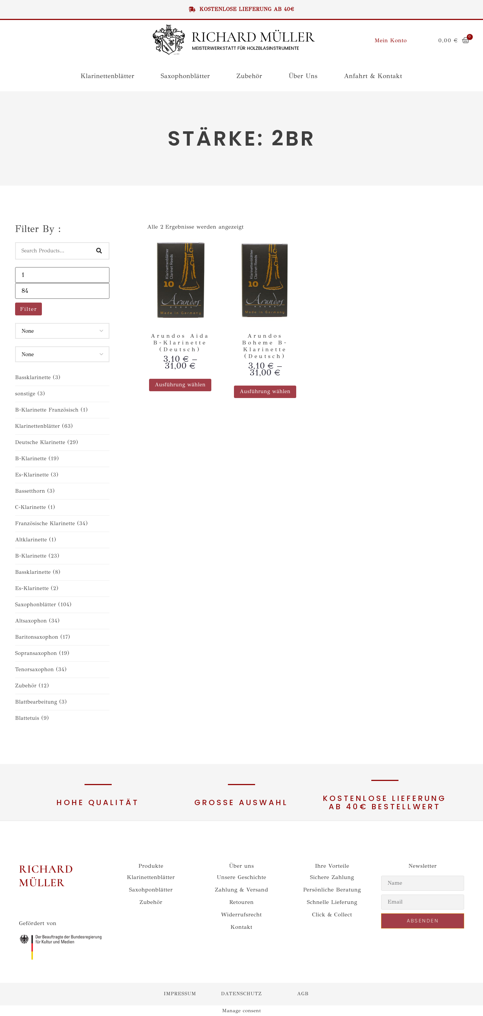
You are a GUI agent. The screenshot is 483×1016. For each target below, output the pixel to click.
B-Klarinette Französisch (51, 410)
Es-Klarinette (36, 475)
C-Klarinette (35, 507)
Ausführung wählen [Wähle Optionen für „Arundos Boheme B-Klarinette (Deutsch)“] (265, 391)
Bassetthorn (35, 491)
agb (303, 994)
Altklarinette (35, 539)
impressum (180, 994)
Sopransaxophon (42, 653)
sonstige (30, 393)
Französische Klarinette (51, 523)
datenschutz (241, 994)
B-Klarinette (37, 458)
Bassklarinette (37, 377)
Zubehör (249, 76)
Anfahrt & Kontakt (373, 76)
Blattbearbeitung (41, 702)
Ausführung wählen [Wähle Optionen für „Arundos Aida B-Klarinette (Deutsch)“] (180, 384)
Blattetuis (32, 718)
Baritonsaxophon (42, 637)
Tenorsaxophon (41, 669)
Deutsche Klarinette (46, 442)
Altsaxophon (37, 621)
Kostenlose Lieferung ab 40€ (241, 9)
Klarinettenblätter (107, 76)
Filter (28, 309)
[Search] (99, 251)
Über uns (303, 76)
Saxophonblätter (185, 76)
